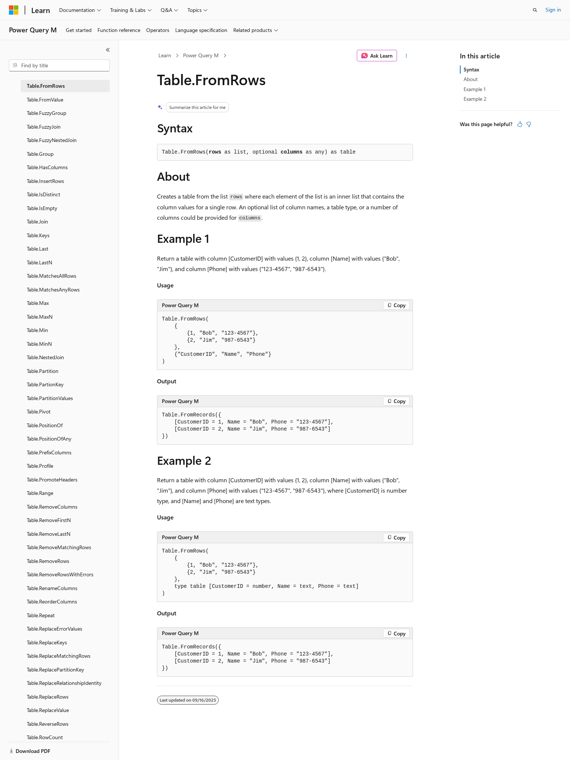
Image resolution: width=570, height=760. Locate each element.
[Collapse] (108, 50)
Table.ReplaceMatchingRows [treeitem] (58, 655)
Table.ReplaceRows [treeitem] (47, 696)
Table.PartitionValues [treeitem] (50, 398)
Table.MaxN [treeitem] (39, 316)
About (471, 79)
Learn (164, 55)
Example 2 (475, 98)
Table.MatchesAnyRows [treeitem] (53, 289)
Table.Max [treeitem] (38, 302)
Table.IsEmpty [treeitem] (42, 208)
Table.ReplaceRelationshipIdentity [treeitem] (64, 682)
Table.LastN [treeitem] (39, 262)
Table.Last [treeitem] (37, 248)
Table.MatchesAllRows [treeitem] (51, 275)
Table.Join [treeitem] (37, 221)
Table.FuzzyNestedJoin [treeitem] (52, 140)
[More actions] (406, 56)
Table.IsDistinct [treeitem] (43, 194)
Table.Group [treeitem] (40, 153)
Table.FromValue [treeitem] (45, 99)
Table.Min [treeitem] (37, 330)
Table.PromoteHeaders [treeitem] (52, 479)
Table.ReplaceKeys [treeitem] (47, 642)
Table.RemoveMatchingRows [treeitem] (59, 547)
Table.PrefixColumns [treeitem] (49, 452)
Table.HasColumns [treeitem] (47, 167)
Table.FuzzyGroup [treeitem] (46, 112)
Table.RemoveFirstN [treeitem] (49, 520)
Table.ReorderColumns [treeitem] (52, 601)
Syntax (471, 69)
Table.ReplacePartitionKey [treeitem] (55, 669)
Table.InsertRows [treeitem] (45, 180)
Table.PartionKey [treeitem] (45, 384)
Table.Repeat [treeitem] (41, 615)
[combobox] (59, 65)
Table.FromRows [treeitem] (46, 85)
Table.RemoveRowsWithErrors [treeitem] (60, 574)
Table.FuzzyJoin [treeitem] (44, 126)
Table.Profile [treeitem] (40, 465)
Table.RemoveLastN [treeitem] (48, 533)
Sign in (553, 9)
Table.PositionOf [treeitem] (45, 425)
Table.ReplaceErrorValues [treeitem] (54, 628)
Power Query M (201, 55)
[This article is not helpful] (528, 124)
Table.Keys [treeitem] (38, 235)
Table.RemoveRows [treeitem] (48, 560)
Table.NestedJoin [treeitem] (45, 357)
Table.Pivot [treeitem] (39, 411)
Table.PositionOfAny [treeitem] (49, 438)
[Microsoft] (14, 10)
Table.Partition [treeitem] (42, 370)
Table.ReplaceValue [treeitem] (48, 710)
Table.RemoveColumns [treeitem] (52, 506)
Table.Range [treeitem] (40, 492)
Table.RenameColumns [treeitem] (52, 588)
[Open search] (535, 10)
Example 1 (475, 89)
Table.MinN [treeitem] (39, 343)
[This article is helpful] (519, 124)
